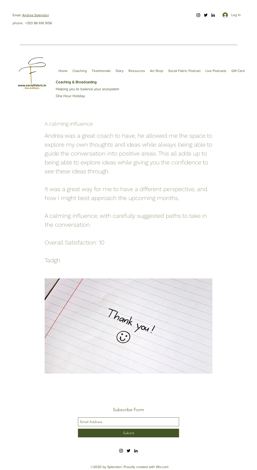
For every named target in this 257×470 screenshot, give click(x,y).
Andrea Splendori (35, 15)
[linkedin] (213, 15)
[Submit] (128, 433)
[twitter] (205, 15)
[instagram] (198, 15)
